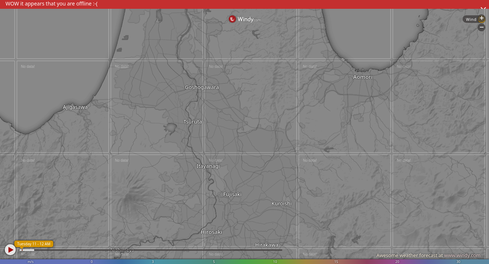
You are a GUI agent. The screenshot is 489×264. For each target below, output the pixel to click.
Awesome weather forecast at (428, 255)
